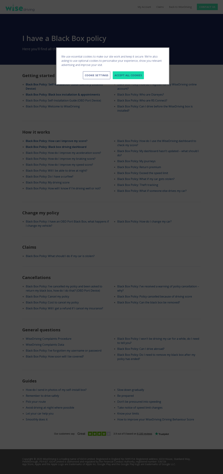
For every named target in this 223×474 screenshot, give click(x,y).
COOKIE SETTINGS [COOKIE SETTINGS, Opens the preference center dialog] (97, 75)
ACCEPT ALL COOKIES (128, 75)
